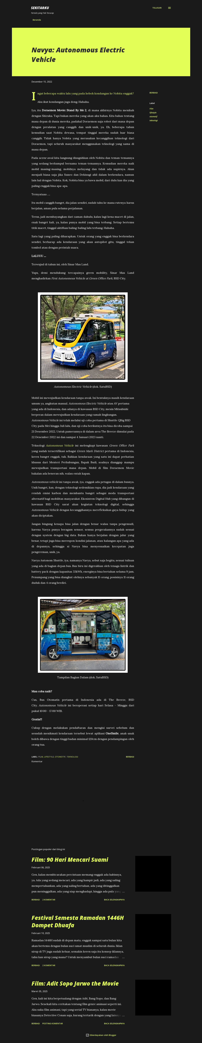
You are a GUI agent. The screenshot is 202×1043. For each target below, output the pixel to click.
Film (151, 108)
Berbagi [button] (154, 92)
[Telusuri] (157, 8)
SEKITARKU (40, 7)
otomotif (153, 116)
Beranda (37, 19)
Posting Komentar (52, 1023)
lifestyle (153, 112)
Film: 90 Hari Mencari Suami (70, 859)
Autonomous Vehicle (60, 445)
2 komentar (48, 899)
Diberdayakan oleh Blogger (101, 1035)
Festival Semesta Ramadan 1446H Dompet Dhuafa (78, 921)
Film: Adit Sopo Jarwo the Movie (75, 983)
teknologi (154, 120)
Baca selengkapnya (114, 899)
